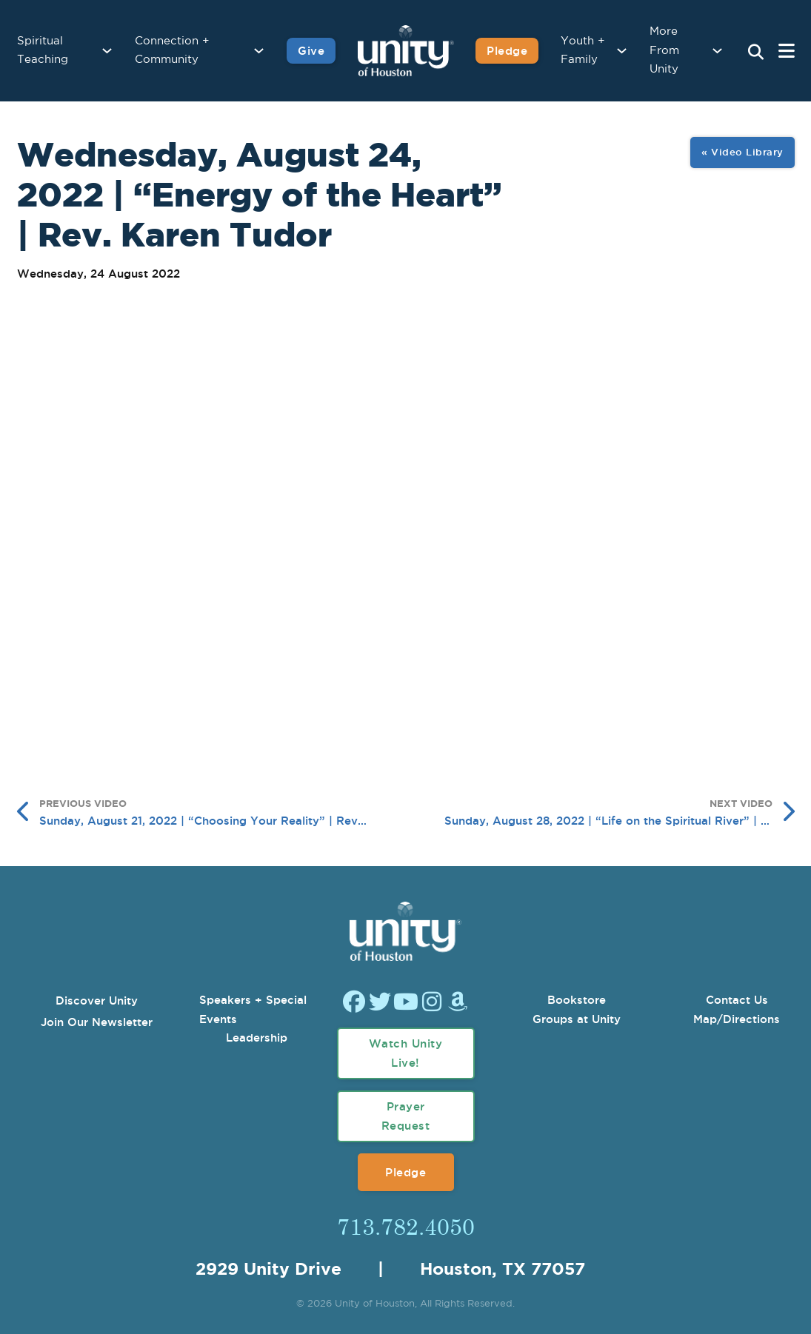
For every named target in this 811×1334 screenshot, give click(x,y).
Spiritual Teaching (42, 50)
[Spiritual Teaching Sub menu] (107, 50)
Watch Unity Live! (406, 1053)
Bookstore (576, 999)
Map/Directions (736, 1019)
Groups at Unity (577, 1019)
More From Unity (664, 50)
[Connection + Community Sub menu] (258, 50)
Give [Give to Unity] (311, 50)
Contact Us (737, 999)
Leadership (256, 1037)
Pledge (405, 1172)
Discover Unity (97, 1000)
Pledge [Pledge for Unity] (507, 50)
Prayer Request (405, 1116)
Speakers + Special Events (253, 1009)
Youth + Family (583, 50)
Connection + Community (172, 50)
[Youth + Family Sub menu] (621, 50)
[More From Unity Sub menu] (717, 50)
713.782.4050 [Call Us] (406, 1226)
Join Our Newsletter (97, 1022)
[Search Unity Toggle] (756, 52)
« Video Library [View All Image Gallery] (742, 152)
